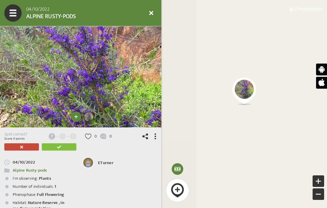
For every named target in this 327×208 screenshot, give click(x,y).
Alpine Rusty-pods (30, 170)
